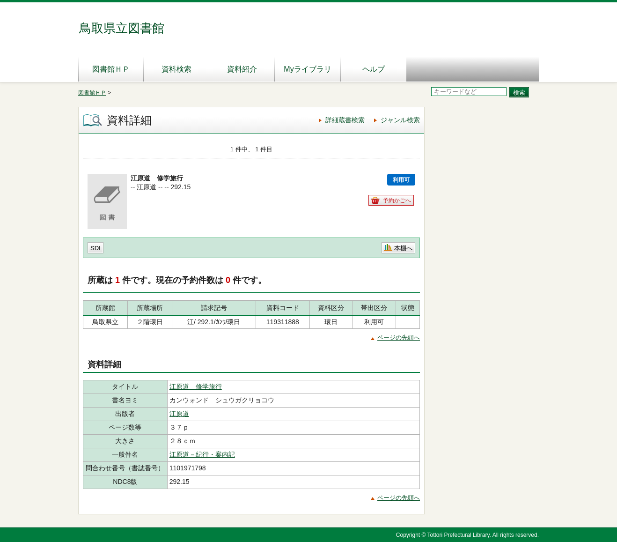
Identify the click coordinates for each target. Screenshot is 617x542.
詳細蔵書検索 (345, 120)
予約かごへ (397, 200)
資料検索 (176, 69)
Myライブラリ (307, 69)
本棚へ (403, 248)
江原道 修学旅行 (195, 386)
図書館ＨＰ (111, 69)
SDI (95, 248)
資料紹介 (242, 69)
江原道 (179, 413)
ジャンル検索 (400, 120)
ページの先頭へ (398, 337)
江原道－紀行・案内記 (202, 454)
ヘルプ (373, 69)
